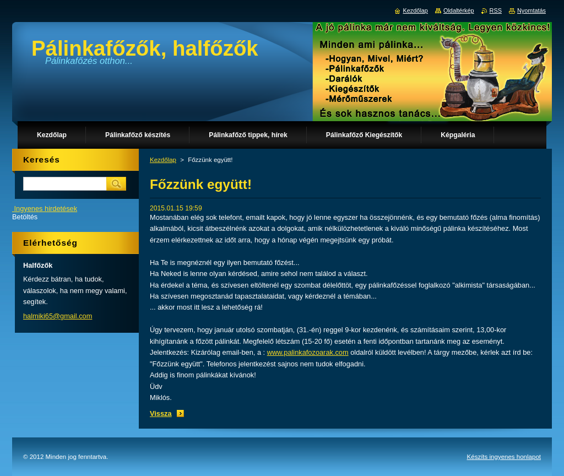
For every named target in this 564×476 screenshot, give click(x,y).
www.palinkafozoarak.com (308, 352)
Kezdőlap (163, 159)
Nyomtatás (531, 10)
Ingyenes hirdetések (46, 208)
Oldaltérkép (458, 10)
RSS (496, 10)
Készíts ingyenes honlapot (504, 456)
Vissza (161, 413)
